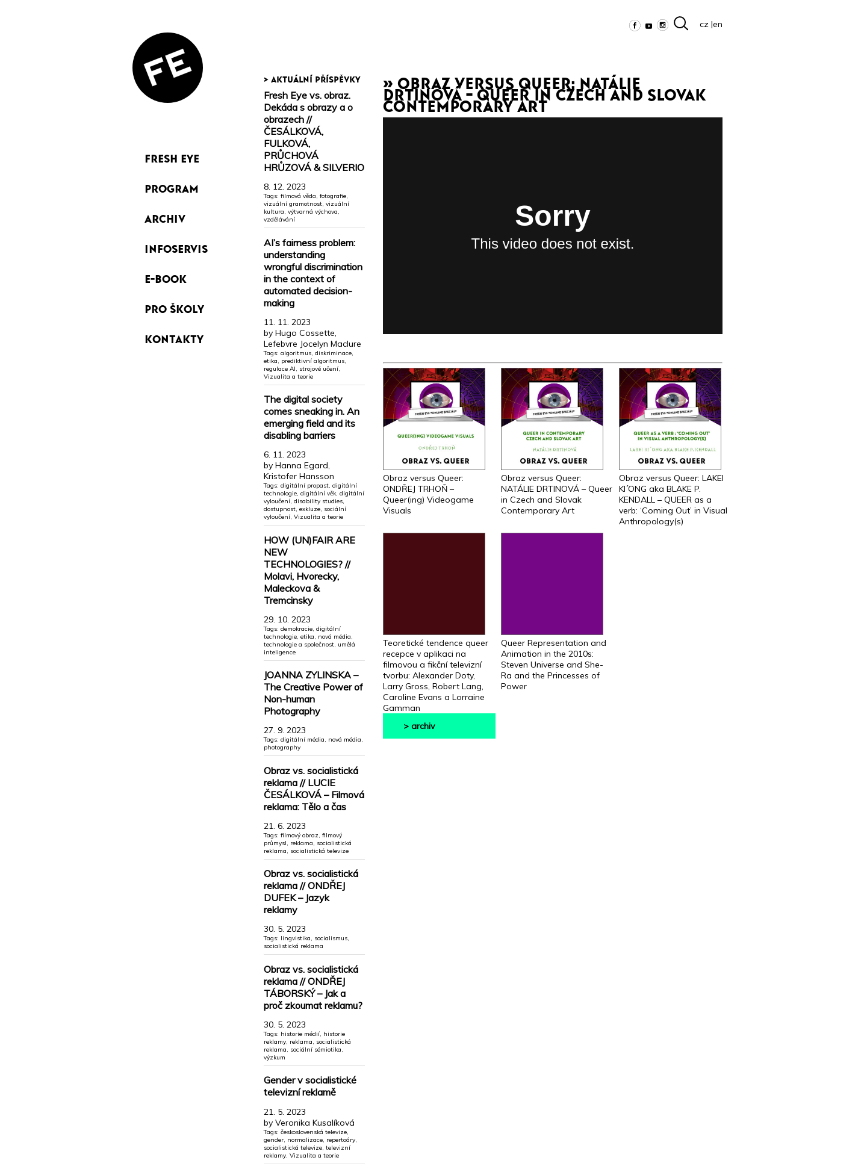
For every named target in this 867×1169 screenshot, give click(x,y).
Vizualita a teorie (288, 376)
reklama (301, 843)
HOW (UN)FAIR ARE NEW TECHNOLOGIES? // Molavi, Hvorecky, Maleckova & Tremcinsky (309, 570)
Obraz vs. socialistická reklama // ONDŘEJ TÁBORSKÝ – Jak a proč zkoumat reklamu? (313, 987)
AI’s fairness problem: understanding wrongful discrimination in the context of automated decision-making (313, 273)
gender (274, 1140)
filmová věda (298, 196)
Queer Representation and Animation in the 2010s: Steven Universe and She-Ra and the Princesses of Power (553, 659)
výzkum (274, 1057)
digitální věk (318, 493)
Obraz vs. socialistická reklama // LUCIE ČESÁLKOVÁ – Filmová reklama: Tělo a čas (314, 788)
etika (271, 361)
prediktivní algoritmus (312, 361)
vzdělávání (279, 219)
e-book (165, 277)
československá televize (314, 1132)
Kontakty (174, 337)
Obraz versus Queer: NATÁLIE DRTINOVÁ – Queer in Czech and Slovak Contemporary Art (556, 489)
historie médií (300, 1034)
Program (171, 186)
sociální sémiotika (315, 1049)
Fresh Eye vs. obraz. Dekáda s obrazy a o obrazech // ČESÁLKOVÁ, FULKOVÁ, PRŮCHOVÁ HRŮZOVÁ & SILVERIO (314, 131)
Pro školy (174, 307)
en (717, 24)
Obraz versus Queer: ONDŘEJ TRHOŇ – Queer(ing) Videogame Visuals (434, 489)
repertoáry (340, 1140)
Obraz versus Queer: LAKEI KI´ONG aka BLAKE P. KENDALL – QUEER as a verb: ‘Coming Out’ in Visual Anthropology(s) (673, 494)
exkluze (309, 509)
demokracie (296, 629)
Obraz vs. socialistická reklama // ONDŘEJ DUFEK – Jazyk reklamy (311, 891)
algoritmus (296, 353)
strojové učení (318, 369)
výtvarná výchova (313, 212)
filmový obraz (300, 835)
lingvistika (296, 938)
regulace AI (280, 369)
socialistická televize (319, 851)
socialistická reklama (293, 946)
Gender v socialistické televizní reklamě (310, 1086)
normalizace (305, 1140)
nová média (334, 636)
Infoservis (176, 246)
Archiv (164, 216)
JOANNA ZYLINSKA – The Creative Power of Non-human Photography (313, 693)
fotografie (333, 196)
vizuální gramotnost (293, 204)
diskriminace (333, 353)
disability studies (318, 501)
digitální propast (305, 485)
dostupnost (280, 509)
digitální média (303, 739)
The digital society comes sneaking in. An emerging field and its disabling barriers (311, 417)
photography (282, 747)
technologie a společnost (299, 644)
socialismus (330, 938)
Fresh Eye (171, 156)
